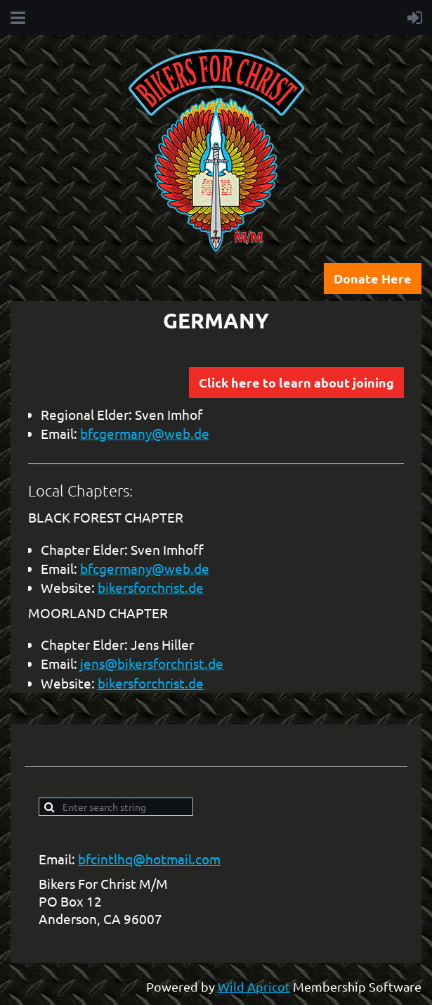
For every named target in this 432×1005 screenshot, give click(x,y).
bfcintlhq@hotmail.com (149, 858)
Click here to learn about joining (296, 382)
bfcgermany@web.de (144, 433)
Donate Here (373, 278)
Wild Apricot (254, 986)
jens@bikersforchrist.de (151, 663)
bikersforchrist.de (151, 587)
